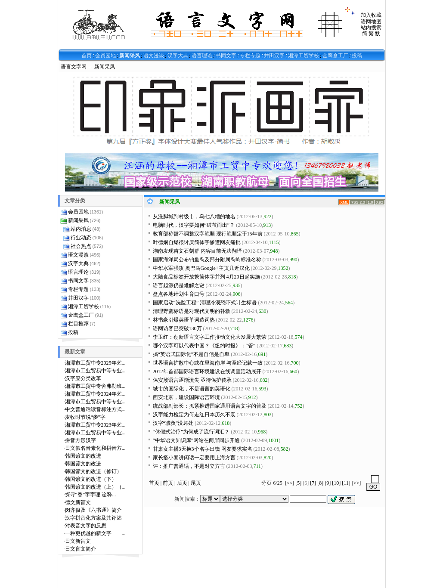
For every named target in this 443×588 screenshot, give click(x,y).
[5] (298, 483)
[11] (346, 483)
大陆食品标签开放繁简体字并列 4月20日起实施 (206, 277)
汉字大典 (177, 56)
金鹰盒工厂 (335, 56)
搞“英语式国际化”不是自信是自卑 (191, 354)
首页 (86, 56)
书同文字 (226, 56)
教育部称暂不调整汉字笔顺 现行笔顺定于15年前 (208, 234)
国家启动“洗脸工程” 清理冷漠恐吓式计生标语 (205, 303)
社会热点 (81, 246)
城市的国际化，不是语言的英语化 (191, 389)
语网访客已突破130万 (177, 328)
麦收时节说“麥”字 (85, 417)
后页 (182, 483)
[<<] (289, 483)
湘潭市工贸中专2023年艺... (95, 425)
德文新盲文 (78, 502)
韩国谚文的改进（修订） (93, 471)
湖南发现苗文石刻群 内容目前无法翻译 (197, 251)
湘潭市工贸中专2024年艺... (95, 394)
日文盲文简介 (80, 549)
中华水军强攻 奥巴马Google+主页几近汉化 (201, 268)
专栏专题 (250, 56)
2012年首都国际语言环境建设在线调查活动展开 (207, 371)
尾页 (196, 483)
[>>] (356, 483)
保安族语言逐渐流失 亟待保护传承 (192, 380)
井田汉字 (274, 56)
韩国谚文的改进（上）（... (95, 487)
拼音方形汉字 (80, 440)
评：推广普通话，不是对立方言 (189, 466)
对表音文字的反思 (85, 526)
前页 (168, 483)
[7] (313, 483)
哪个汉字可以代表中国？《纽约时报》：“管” (204, 346)
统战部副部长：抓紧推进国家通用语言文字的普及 (209, 406)
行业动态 (81, 238)
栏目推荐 (78, 324)
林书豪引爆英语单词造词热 (184, 320)
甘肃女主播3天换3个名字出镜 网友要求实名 (202, 449)
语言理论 (202, 56)
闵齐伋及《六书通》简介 (93, 510)
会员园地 (105, 56)
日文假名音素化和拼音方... (95, 448)
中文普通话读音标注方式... (95, 409)
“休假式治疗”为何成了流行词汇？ (191, 432)
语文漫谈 (153, 56)
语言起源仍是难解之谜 (178, 285)
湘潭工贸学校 (303, 56)
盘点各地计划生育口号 (178, 294)
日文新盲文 (78, 541)
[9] (328, 483)
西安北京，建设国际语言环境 (186, 397)
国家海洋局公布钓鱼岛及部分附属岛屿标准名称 (207, 260)
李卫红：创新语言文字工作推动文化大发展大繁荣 (209, 337)
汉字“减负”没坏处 (173, 423)
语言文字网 (74, 67)
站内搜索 (371, 28)
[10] (336, 483)
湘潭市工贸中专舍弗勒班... (95, 386)
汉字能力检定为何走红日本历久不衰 (194, 415)
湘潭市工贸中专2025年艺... (95, 363)
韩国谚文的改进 (83, 456)
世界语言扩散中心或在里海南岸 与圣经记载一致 (208, 363)
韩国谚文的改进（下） (91, 479)
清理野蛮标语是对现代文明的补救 (191, 311)
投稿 (357, 56)
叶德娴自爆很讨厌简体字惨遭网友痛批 (197, 242)
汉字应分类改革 (83, 378)
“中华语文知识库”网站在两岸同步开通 (196, 440)
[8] (320, 483)
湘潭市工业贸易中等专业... (95, 371)
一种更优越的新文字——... (95, 533)
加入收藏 (371, 15)
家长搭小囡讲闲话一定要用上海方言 (194, 458)
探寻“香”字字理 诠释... (90, 495)
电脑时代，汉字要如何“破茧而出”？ (194, 225)
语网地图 (371, 22)
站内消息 (81, 229)
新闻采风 (129, 56)
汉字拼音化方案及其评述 (93, 518)
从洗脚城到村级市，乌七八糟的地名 (194, 217)
